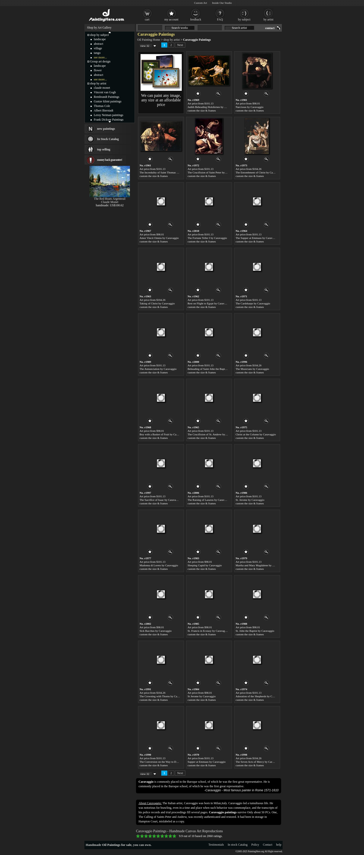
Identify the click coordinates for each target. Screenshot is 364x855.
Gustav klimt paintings (107, 101)
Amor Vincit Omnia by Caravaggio (159, 237)
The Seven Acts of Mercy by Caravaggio (258, 761)
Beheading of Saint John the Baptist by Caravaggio (216, 368)
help (278, 844)
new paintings (106, 128)
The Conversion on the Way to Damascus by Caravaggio (171, 761)
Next (180, 45)
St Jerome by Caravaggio (202, 696)
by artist (269, 19)
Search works (180, 28)
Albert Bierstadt (103, 110)
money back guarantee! (109, 160)
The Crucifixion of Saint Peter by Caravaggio (213, 172)
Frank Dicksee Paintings (108, 119)
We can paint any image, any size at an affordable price (161, 100)
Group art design (100, 61)
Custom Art (200, 2)
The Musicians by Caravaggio (252, 368)
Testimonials (216, 844)
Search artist (239, 28)
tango (97, 53)
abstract (98, 44)
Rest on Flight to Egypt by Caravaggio (209, 303)
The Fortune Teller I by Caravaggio (207, 237)
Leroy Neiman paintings (108, 115)
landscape (100, 39)
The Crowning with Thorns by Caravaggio (163, 696)
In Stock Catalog (108, 139)
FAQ (220, 19)
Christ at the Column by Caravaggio (256, 434)
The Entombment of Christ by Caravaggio (259, 172)
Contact (267, 844)
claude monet (102, 87)
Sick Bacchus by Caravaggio (156, 630)
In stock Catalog (238, 844)
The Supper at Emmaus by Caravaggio (257, 237)
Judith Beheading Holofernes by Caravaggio (212, 106)
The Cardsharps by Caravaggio (253, 303)
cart (147, 19)
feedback (195, 19)
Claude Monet (109, 202)
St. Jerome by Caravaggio (250, 499)
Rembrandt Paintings (106, 97)
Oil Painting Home (148, 39)
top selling (103, 149)
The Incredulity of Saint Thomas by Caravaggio (166, 172)
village (98, 48)
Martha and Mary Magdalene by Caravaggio (260, 565)
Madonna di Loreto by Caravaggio (159, 565)
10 (174, 836)
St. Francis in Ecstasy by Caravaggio (208, 630)
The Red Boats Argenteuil (110, 198)
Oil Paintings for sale (116, 845)
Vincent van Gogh (105, 92)
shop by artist (171, 39)
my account (171, 19)
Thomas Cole (102, 106)
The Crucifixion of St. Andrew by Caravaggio (213, 434)
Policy (255, 844)
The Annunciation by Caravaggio (158, 368)
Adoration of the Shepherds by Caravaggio (259, 696)
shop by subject (99, 35)
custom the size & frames (202, 110)
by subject (244, 19)
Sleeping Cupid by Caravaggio (205, 565)
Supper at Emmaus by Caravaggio (206, 761)
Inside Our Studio (222, 2)
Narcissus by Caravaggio (249, 106)
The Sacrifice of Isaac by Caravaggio (160, 499)
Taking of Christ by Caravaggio (157, 303)
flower (98, 70)
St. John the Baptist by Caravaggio (255, 630)
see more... (100, 57)
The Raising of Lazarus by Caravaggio (209, 499)
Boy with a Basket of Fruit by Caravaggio (163, 434)
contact (270, 28)
